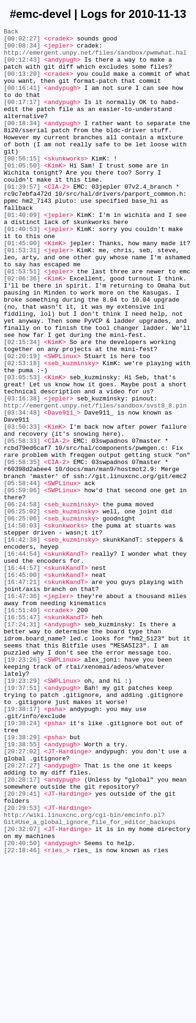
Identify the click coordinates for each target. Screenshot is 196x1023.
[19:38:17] (22, 845)
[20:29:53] (22, 964)
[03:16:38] (22, 473)
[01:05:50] (22, 193)
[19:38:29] (22, 879)
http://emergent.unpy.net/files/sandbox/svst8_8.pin (95, 481)
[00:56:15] (22, 185)
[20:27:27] (22, 913)
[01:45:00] (22, 286)
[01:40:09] (22, 252)
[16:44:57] (22, 676)
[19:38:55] (22, 888)
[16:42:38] (22, 642)
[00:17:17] (22, 117)
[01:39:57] (22, 219)
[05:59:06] (22, 583)
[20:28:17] (22, 930)
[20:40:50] (22, 1006)
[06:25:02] (22, 608)
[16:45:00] (22, 684)
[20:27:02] (22, 896)
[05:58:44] (22, 574)
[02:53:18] (22, 430)
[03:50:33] (22, 507)
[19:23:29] (22, 811)
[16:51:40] (22, 727)
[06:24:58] (22, 600)
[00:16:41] (22, 100)
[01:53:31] (22, 295)
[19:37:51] (22, 820)
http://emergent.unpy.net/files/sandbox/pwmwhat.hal (95, 58)
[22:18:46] (22, 1015)
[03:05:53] (22, 447)
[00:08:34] (22, 49)
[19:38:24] (22, 862)
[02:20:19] (22, 422)
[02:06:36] (22, 329)
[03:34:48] (22, 490)
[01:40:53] (22, 269)
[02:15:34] (22, 405)
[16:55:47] (22, 735)
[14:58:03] (22, 625)
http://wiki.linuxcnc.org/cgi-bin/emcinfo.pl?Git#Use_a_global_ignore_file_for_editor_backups (90, 976)
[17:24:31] (22, 744)
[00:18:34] (22, 142)
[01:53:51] (22, 320)
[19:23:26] (22, 786)
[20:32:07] (22, 989)
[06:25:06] (22, 617)
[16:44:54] (22, 659)
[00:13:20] (22, 83)
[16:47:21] (22, 693)
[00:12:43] (22, 66)
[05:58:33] (22, 523)
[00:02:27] (22, 41)
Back (11, 32)
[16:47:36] (22, 710)
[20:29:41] (22, 947)
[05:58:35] (22, 549)
